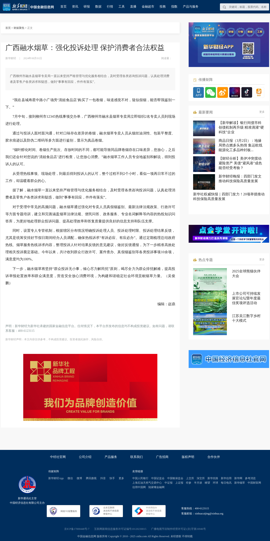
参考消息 (250, 478)
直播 (133, 6)
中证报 (169, 482)
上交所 (190, 478)
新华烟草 (239, 482)
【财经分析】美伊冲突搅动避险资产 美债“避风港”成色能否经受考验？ (240, 163)
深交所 (201, 478)
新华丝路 (212, 478)
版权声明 (188, 457)
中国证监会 (158, 478)
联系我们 (136, 457)
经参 (188, 482)
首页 (63, 6)
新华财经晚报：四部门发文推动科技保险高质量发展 (240, 178)
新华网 (238, 478)
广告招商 (162, 457)
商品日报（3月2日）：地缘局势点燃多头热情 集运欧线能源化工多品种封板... (240, 145)
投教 (163, 6)
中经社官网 (58, 457)
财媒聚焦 (19, 27)
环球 (215, 482)
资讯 (75, 6)
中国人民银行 (140, 478)
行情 (110, 6)
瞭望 (207, 482)
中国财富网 (254, 482)
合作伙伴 (213, 457)
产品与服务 (190, 6)
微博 (79, 478)
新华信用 (226, 478)
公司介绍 (85, 457)
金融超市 (148, 6)
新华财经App (56, 478)
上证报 (179, 482)
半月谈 (198, 482)
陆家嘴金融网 (156, 487)
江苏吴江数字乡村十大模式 (246, 318)
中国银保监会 (175, 478)
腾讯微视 (91, 478)
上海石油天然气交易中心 (147, 482)
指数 (174, 6)
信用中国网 (139, 487)
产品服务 (111, 457)
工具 (121, 6)
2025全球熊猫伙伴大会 (246, 273)
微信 (70, 478)
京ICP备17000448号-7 (76, 529)
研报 (87, 6)
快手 (112, 478)
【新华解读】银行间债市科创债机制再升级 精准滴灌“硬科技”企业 (241, 127)
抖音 (103, 478)
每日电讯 (226, 482)
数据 (98, 6)
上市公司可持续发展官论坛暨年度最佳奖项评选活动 (246, 298)
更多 (262, 111)
